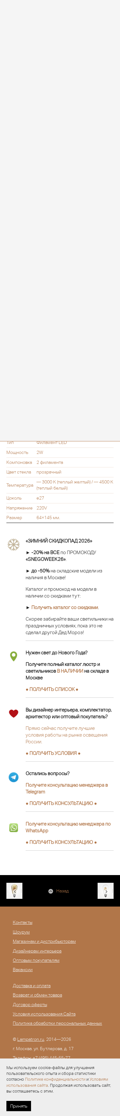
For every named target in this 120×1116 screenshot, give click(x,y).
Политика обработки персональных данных (57, 1023)
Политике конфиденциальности (55, 1079)
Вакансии (23, 969)
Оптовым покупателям (36, 960)
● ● (61, 803)
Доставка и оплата (32, 985)
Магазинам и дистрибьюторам (44, 941)
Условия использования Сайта (44, 1013)
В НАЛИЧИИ (70, 671)
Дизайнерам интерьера (37, 950)
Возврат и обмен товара (37, 994)
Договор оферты (30, 1004)
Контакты (22, 922)
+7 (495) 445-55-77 (51, 1057)
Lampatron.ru (30, 1039)
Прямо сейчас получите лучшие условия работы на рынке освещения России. (67, 734)
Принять (18, 1106)
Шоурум (21, 931)
